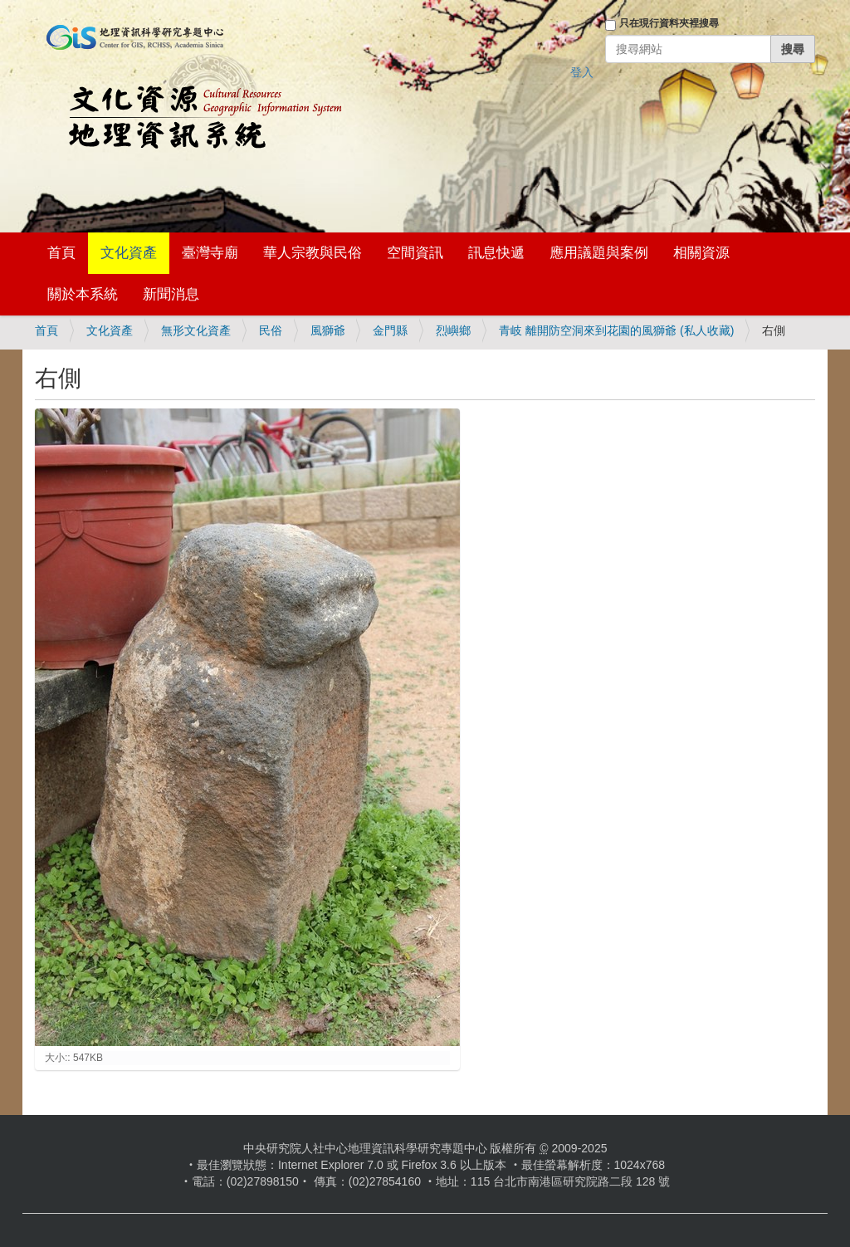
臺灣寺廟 (210, 253)
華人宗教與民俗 (312, 253)
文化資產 (128, 253)
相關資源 (701, 253)
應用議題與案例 (599, 253)
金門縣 (390, 330)
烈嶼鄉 (453, 330)
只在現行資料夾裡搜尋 (669, 23)
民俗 (270, 330)
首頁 (61, 253)
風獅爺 (327, 330)
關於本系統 (82, 294)
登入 (582, 72)
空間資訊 (415, 253)
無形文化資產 (196, 330)
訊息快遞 (496, 253)
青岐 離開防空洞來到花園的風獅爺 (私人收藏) (616, 330)
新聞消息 (171, 294)
